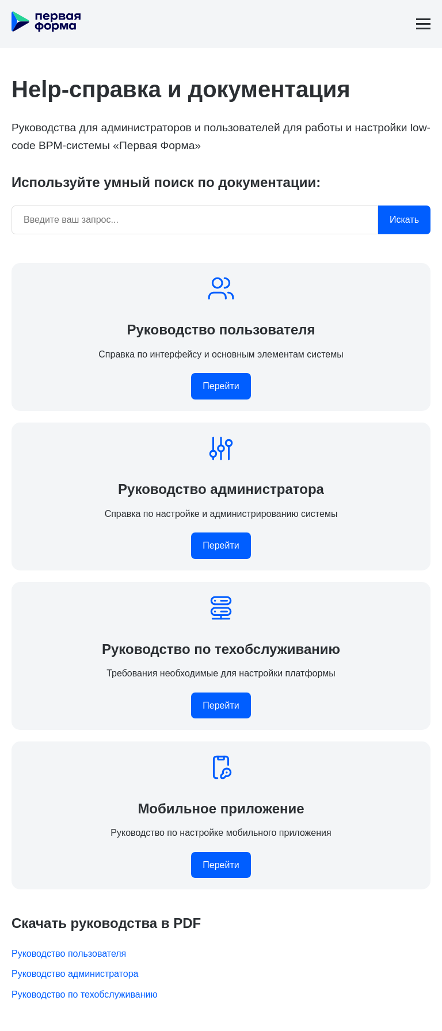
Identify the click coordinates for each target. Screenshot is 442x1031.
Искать (404, 220)
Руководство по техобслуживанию (85, 994)
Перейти (221, 386)
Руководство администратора (75, 974)
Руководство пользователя (69, 953)
